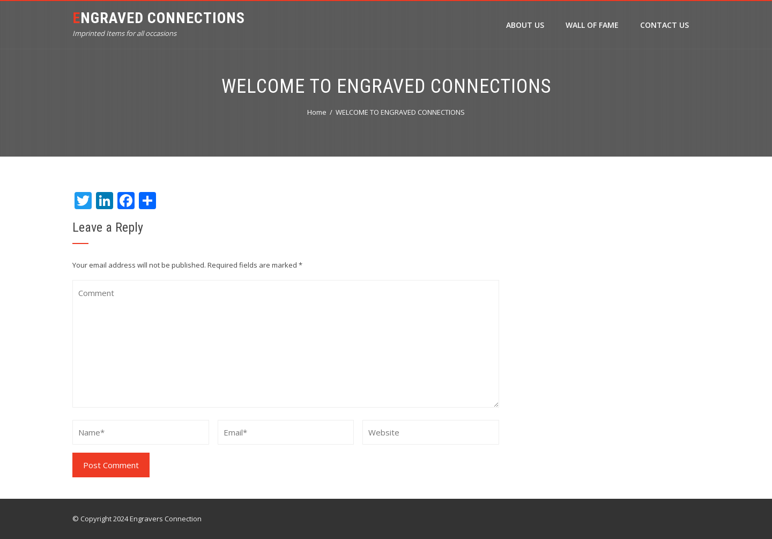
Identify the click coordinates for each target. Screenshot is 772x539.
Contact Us (664, 25)
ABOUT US (525, 25)
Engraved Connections (158, 18)
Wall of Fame (592, 25)
